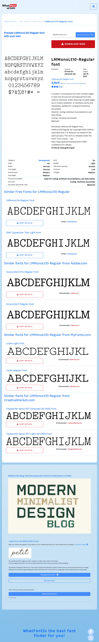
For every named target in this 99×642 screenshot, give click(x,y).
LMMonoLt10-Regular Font (20, 200)
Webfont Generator (49, 594)
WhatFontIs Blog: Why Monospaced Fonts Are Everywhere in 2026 (39, 476)
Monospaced (44, 161)
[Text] (63, 34)
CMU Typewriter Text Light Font (23, 232)
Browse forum (49, 581)
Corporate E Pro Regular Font (22, 272)
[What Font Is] (9, 6)
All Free (37, 22)
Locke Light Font (15, 343)
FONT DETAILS (24, 223)
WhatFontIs (10, 22)
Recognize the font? (49, 575)
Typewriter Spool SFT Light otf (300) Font (29, 434)
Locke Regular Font (16, 370)
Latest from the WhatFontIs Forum (24, 541)
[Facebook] (91, 632)
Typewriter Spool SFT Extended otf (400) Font (31, 409)
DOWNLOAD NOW (73, 44)
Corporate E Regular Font (20, 304)
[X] (91, 638)
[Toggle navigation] (93, 6)
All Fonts (24, 22)
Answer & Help (82, 544)
